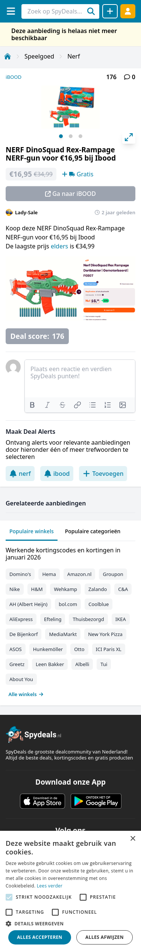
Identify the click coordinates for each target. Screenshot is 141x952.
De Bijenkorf (23, 634)
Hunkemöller (48, 649)
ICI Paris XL (108, 649)
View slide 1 (61, 136)
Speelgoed (39, 56)
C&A (123, 589)
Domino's (20, 574)
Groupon (113, 574)
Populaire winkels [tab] (31, 531)
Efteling (52, 619)
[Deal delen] (110, 11)
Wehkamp (65, 589)
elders (60, 246)
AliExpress (21, 619)
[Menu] (11, 11)
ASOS (15, 649)
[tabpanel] (70, 620)
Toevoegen (103, 473)
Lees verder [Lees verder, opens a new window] (50, 886)
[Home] (7, 56)
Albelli (82, 664)
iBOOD (13, 77)
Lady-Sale (26, 212)
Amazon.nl (79, 574)
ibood (57, 473)
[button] (70, 923)
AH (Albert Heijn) (28, 604)
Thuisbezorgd (88, 619)
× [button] (132, 839)
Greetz (16, 664)
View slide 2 (71, 136)
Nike (14, 589)
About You (21, 679)
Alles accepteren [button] (39, 937)
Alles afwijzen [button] (104, 937)
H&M (37, 589)
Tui (103, 664)
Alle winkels (26, 694)
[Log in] (127, 11)
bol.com (68, 604)
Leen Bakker (50, 664)
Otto (79, 649)
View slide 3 (80, 136)
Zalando (97, 589)
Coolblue (98, 604)
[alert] (70, 891)
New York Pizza (105, 634)
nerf (20, 473)
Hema (49, 574)
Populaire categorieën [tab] (93, 531)
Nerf (73, 56)
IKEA (120, 619)
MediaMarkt (63, 634)
